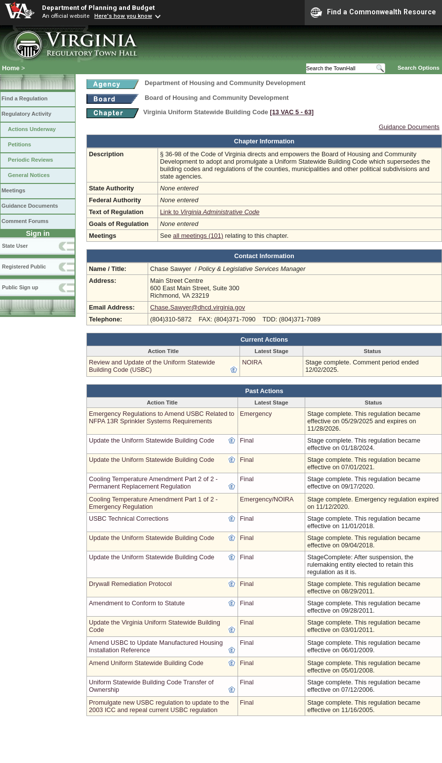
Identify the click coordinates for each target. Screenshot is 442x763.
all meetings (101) (198, 235)
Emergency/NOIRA (267, 499)
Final (247, 440)
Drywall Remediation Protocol (130, 583)
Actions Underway (32, 129)
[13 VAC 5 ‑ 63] (292, 112)
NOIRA (252, 362)
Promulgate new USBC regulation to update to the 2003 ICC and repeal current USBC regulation (159, 706)
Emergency (256, 413)
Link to (209, 212)
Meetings (13, 190)
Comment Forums (24, 221)
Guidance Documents (29, 206)
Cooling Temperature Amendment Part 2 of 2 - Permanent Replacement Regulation (153, 482)
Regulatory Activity (26, 114)
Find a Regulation (24, 98)
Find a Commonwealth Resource (373, 12)
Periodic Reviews (30, 160)
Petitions (19, 144)
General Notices (29, 175)
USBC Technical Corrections (128, 518)
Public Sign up (20, 287)
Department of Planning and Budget (98, 7)
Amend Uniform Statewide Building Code (146, 663)
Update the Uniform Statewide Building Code (151, 440)
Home (11, 68)
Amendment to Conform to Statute (137, 603)
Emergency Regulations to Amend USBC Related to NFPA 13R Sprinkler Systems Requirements (162, 417)
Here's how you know (123, 15)
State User (15, 246)
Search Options (419, 68)
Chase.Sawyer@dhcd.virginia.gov (197, 307)
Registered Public (24, 266)
